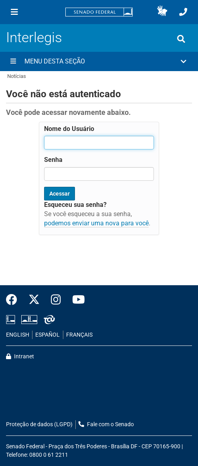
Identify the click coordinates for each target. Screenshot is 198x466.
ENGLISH (17, 334)
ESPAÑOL (47, 334)
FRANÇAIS (79, 334)
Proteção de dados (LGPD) (39, 424)
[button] (162, 12)
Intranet (20, 356)
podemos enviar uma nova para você (96, 223)
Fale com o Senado (106, 424)
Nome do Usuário (69, 129)
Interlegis (34, 37)
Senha (53, 160)
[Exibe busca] (181, 39)
